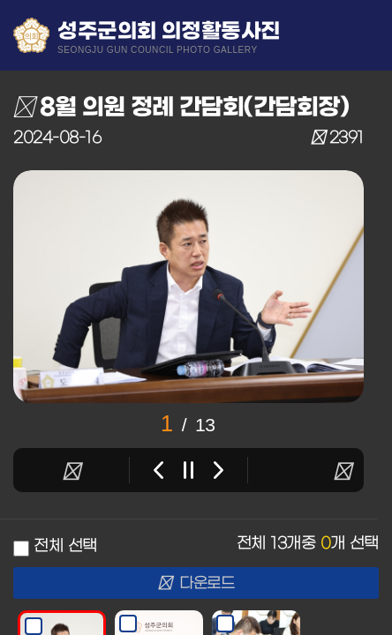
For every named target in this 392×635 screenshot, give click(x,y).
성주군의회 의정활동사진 (169, 36)
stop (188, 470)
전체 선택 (65, 546)
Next (218, 470)
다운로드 (196, 584)
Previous (158, 470)
